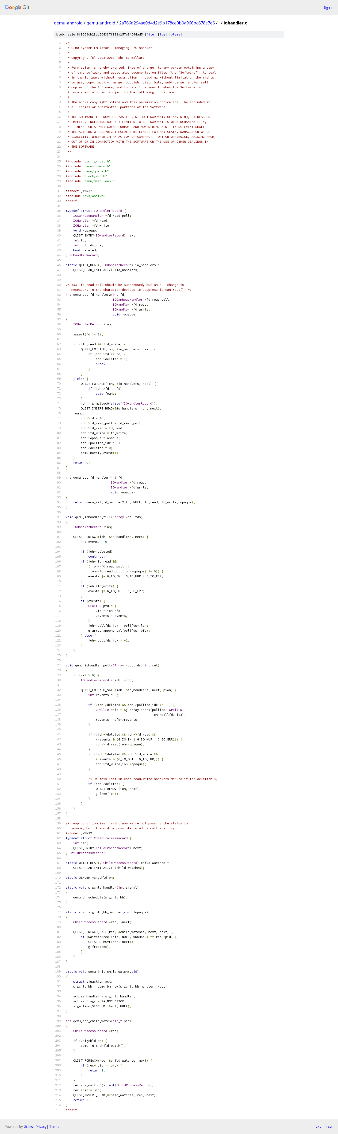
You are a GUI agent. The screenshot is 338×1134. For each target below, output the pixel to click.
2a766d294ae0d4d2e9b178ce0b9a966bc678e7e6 (167, 23)
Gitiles (28, 1126)
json (329, 1126)
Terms (54, 1126)
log (162, 34)
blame (175, 34)
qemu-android (68, 23)
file (150, 34)
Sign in (328, 7)
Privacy (41, 1126)
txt (318, 1126)
